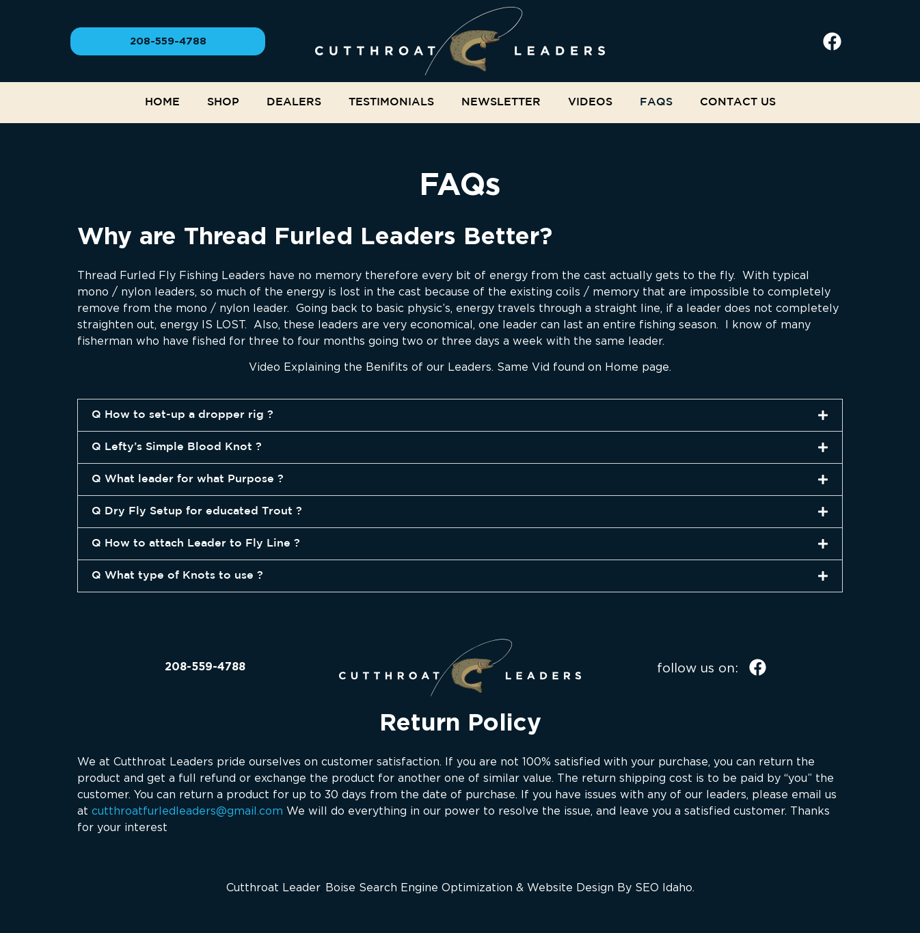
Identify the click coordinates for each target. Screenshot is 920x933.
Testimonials (391, 102)
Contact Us (738, 102)
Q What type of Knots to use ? (177, 575)
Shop (223, 102)
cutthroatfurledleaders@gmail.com (187, 810)
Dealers (294, 102)
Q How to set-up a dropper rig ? (182, 415)
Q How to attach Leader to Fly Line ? (196, 543)
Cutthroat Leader (273, 887)
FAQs (656, 102)
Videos (590, 102)
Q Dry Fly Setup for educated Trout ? (197, 511)
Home (162, 102)
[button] (460, 415)
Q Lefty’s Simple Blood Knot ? (177, 447)
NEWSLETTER (501, 102)
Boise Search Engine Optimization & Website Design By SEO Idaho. (509, 887)
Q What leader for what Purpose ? (188, 479)
